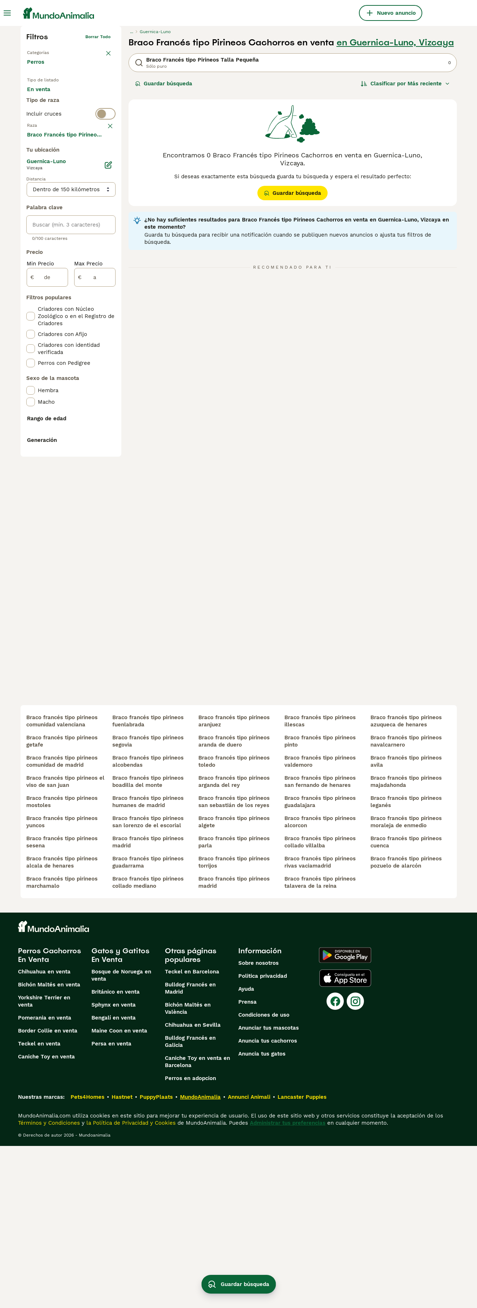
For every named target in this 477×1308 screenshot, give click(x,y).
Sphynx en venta (113, 1167)
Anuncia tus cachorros (267, 1203)
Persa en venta (111, 1205)
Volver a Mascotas (46, 51)
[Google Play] (345, 1117)
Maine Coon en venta (119, 1193)
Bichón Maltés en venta (49, 1146)
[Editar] (108, 342)
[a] (95, 454)
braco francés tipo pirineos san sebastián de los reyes (234, 964)
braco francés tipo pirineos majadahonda (406, 943)
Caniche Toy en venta (46, 1218)
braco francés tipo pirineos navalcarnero (406, 903)
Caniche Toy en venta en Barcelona (197, 1224)
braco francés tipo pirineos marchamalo (62, 1044)
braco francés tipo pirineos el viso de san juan (65, 943)
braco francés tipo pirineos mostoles (62, 964)
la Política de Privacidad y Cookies (130, 1285)
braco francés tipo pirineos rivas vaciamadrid (320, 1024)
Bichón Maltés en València (188, 1170)
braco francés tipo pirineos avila (406, 923)
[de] (47, 454)
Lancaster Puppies (302, 1259)
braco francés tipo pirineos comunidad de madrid (62, 923)
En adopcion (88, 96)
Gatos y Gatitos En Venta (120, 1117)
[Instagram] (355, 1163)
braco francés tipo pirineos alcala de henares (62, 1024)
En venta (44, 96)
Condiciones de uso (263, 1177)
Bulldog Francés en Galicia (190, 1203)
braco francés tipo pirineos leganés (406, 964)
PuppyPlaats (156, 1259)
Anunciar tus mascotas (268, 1190)
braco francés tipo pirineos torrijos (234, 1024)
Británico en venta (115, 1154)
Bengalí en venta (113, 1180)
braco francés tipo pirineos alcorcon (320, 984)
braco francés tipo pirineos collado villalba (320, 1004)
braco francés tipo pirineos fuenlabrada (148, 883)
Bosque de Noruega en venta (121, 1137)
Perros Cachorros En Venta (49, 1117)
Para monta (48, 114)
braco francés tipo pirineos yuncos (62, 984)
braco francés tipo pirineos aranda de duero (234, 903)
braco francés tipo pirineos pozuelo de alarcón (406, 1024)
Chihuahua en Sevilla (193, 1187)
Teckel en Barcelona (192, 1133)
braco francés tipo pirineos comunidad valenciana (62, 883)
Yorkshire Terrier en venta (44, 1163)
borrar (104, 155)
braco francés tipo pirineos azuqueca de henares (406, 883)
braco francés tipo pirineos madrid (148, 1004)
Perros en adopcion (190, 1240)
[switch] (71, 141)
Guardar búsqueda (163, 83)
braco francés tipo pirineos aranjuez (234, 883)
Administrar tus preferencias (287, 1285)
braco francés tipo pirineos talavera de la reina (320, 1044)
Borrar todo (98, 36)
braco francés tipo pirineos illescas (320, 883)
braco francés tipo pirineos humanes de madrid (148, 964)
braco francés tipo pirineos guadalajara (320, 964)
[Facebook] (335, 1163)
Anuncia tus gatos (261, 1216)
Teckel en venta (39, 1205)
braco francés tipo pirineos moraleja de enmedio (406, 984)
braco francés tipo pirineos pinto (320, 903)
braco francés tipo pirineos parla (234, 1004)
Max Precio (88, 441)
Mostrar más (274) (56, 311)
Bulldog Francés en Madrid (190, 1150)
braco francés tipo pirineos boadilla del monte (148, 943)
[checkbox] (30, 193)
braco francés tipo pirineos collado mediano (148, 1044)
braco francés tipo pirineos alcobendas (148, 923)
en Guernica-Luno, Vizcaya (395, 42)
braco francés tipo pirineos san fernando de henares (320, 943)
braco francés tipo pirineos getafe (62, 903)
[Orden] (405, 83)
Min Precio (40, 441)
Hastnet (122, 1259)
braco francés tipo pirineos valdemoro (320, 923)
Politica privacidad (262, 1138)
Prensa (247, 1164)
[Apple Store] (345, 1140)
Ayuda (246, 1151)
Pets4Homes (87, 1259)
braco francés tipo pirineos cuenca (406, 1004)
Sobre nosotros (258, 1125)
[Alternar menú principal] (7, 13)
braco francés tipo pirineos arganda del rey (234, 943)
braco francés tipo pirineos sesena (62, 1004)
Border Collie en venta (47, 1193)
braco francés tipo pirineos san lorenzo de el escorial (148, 984)
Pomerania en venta (44, 1180)
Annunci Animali (249, 1259)
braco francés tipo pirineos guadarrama (148, 1024)
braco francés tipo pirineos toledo (234, 923)
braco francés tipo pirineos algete (234, 984)
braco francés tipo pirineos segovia (148, 903)
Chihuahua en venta (44, 1133)
